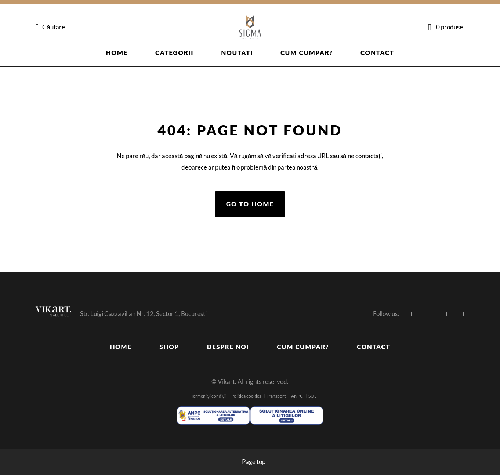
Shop (169, 347)
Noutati (237, 53)
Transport (276, 396)
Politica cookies (246, 396)
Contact (377, 53)
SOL (312, 396)
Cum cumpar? (306, 53)
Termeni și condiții (208, 396)
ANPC (297, 396)
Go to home (250, 204)
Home (117, 53)
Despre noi (228, 347)
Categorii (174, 53)
